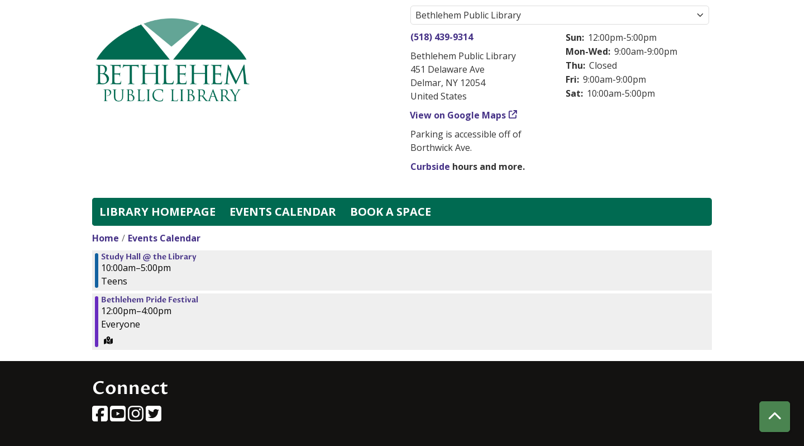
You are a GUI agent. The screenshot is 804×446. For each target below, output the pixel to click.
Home (105, 238)
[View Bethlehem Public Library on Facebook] (101, 417)
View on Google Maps (458, 115)
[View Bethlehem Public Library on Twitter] (153, 417)
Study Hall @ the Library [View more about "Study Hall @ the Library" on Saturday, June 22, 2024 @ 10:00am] (149, 257)
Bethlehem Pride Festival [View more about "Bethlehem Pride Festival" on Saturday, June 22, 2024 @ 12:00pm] (149, 300)
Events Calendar (282, 211)
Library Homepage (157, 211)
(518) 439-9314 (441, 37)
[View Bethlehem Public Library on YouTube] (119, 417)
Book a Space (390, 211)
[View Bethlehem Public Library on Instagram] (137, 417)
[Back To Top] (774, 416)
